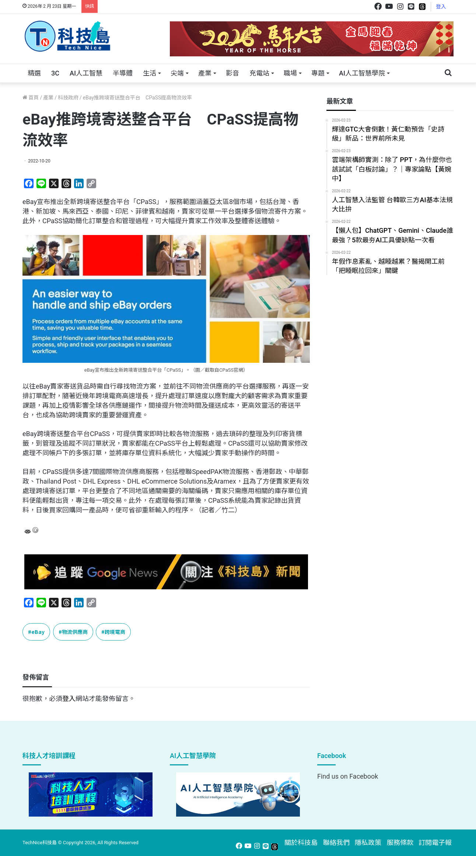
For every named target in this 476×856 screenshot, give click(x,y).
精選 (34, 73)
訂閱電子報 (435, 842)
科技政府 (68, 98)
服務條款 (400, 842)
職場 (290, 73)
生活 (149, 73)
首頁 (30, 98)
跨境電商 (115, 631)
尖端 (177, 73)
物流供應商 (75, 631)
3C (55, 73)
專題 (318, 73)
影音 (232, 73)
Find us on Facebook (347, 776)
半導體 (123, 73)
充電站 (259, 73)
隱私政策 (368, 842)
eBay (38, 631)
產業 (204, 73)
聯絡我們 (336, 842)
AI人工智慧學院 (362, 73)
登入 (441, 7)
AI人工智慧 (86, 73)
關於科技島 (301, 842)
